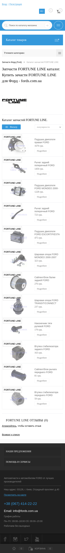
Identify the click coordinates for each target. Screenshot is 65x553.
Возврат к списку (11, 434)
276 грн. (38, 284)
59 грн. (37, 399)
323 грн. (38, 261)
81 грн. (37, 376)
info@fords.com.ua (25, 511)
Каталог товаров (32, 40)
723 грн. (38, 215)
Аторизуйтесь (9, 426)
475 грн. (38, 238)
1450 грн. (38, 169)
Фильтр (11, 127)
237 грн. (38, 307)
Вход (4, 4)
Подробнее (42, 151)
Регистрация (15, 4)
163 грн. (38, 353)
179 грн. (38, 330)
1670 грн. (38, 146)
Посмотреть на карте (15, 495)
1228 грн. (38, 192)
